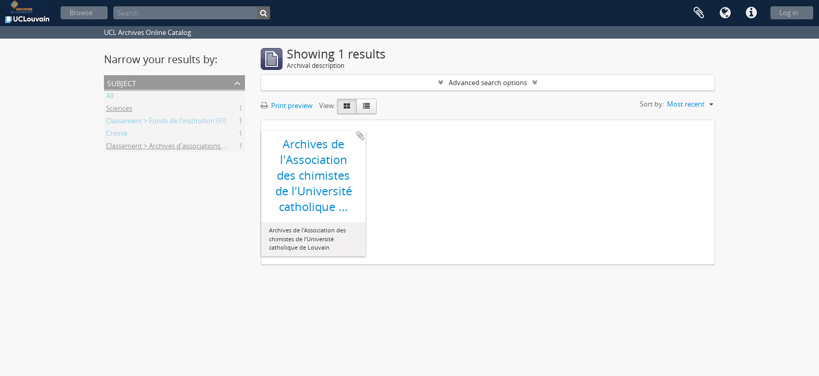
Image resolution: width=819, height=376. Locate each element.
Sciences (119, 109)
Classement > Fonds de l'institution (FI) (166, 122)
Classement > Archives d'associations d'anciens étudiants (194, 147)
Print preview (286, 105)
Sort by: (652, 104)
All (109, 97)
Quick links (751, 13)
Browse (80, 12)
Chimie (116, 134)
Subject (121, 82)
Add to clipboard (360, 136)
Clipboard (699, 13)
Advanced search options (488, 82)
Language (725, 13)
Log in (788, 12)
